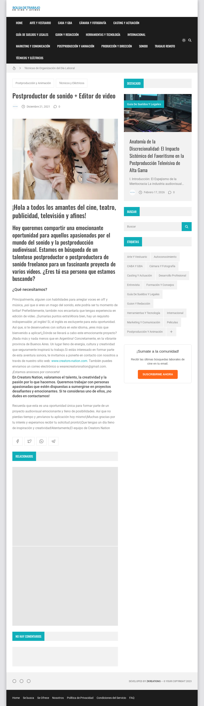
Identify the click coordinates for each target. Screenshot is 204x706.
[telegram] (53, 441)
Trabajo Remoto (165, 46)
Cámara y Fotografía (92, 23)
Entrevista (133, 284)
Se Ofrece (43, 697)
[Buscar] (190, 40)
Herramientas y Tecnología (103, 34)
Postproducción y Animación (75, 46)
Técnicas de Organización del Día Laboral (49, 68)
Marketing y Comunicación (33, 46)
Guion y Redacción (67, 34)
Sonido (143, 46)
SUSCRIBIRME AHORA (158, 374)
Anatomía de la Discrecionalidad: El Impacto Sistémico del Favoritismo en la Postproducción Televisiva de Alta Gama (156, 156)
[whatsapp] (41, 441)
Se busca (28, 697)
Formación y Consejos (160, 284)
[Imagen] (158, 113)
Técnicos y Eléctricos (29, 58)
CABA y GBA (65, 23)
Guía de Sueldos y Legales (32, 34)
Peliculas (172, 322)
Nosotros (58, 697)
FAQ (131, 697)
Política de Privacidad (80, 697)
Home (19, 23)
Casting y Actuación (126, 23)
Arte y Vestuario (40, 23)
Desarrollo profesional (172, 275)
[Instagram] (14, 681)
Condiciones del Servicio (111, 697)
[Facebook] (22, 681)
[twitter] (29, 441)
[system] (184, 40)
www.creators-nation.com (69, 361)
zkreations (154, 681)
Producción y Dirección (116, 46)
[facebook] (17, 441)
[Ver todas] (171, 331)
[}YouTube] (29, 681)
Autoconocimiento (165, 256)
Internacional (136, 34)
